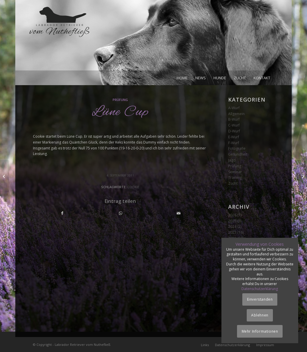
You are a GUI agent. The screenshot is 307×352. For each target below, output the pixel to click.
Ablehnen (259, 315)
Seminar (235, 171)
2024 (232, 226)
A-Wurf (234, 107)
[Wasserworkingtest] (4, 176)
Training (235, 177)
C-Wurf (234, 125)
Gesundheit (237, 154)
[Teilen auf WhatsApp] (120, 213)
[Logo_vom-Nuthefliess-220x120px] (59, 38)
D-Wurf (234, 131)
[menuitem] (182, 77)
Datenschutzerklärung (259, 288)
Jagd (232, 160)
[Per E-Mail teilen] (179, 213)
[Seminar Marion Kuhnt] (302, 176)
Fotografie (237, 148)
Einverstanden (260, 299)
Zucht (233, 183)
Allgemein (236, 113)
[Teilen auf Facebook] (62, 213)
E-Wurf (233, 136)
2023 (232, 232)
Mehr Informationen (260, 331)
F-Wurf (233, 142)
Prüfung (120, 99)
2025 (232, 220)
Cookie (133, 187)
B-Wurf (234, 119)
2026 (232, 215)
